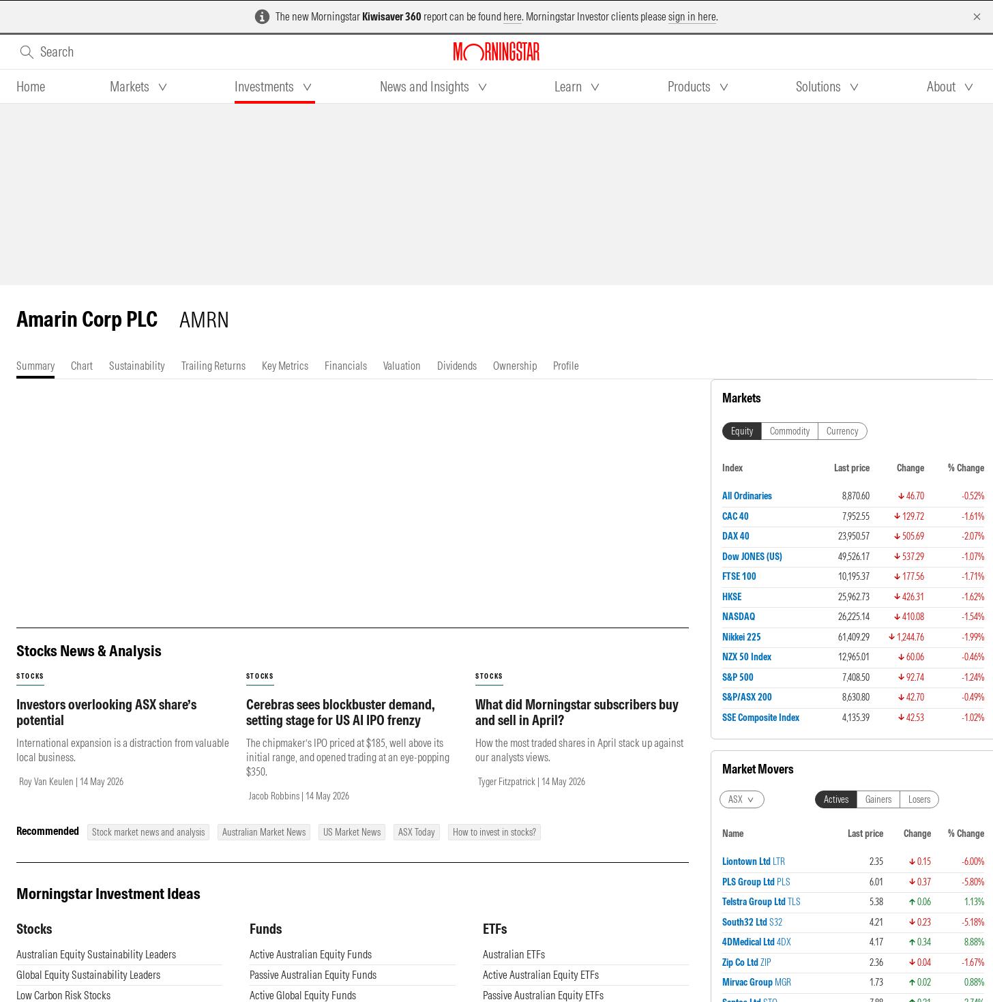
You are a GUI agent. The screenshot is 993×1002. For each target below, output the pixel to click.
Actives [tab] (836, 799)
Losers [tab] (919, 799)
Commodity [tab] (790, 431)
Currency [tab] (843, 431)
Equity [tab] (742, 431)
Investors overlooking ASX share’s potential (106, 773)
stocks (30, 737)
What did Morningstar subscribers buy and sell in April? (577, 773)
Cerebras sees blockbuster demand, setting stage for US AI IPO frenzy (340, 773)
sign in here (692, 16)
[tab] (30, 87)
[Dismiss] (977, 17)
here (512, 16)
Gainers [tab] (878, 799)
